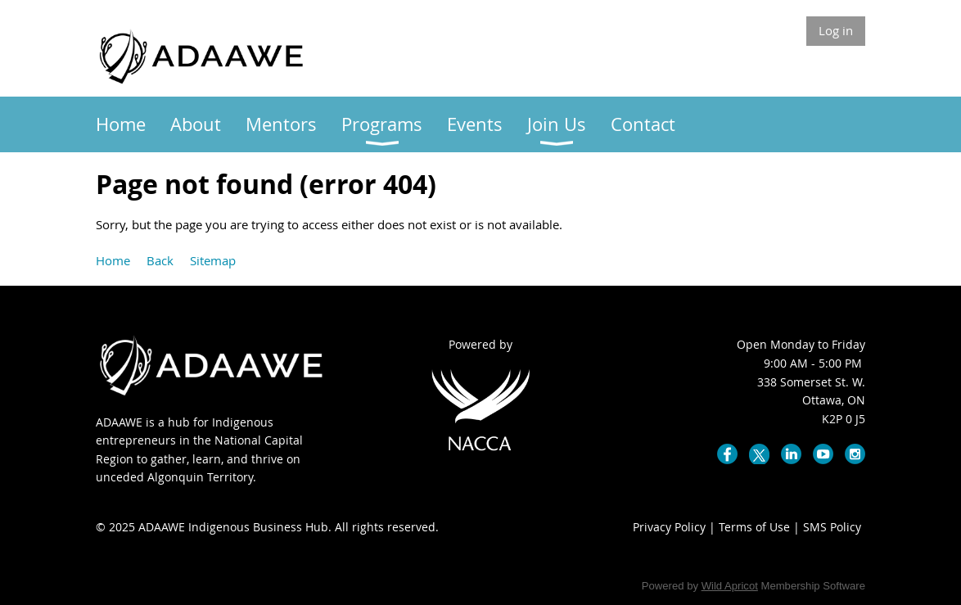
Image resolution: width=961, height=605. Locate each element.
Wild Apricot (730, 586)
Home (113, 260)
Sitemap (213, 260)
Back (160, 260)
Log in (836, 30)
